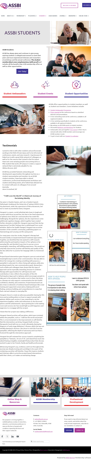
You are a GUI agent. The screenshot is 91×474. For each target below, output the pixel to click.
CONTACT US (79, 430)
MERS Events (66, 450)
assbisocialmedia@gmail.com (44, 431)
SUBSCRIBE (69, 430)
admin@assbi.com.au (41, 419)
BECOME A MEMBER (69, 5)
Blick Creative (44, 450)
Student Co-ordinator (71, 136)
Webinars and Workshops (65, 127)
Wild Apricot (70, 458)
